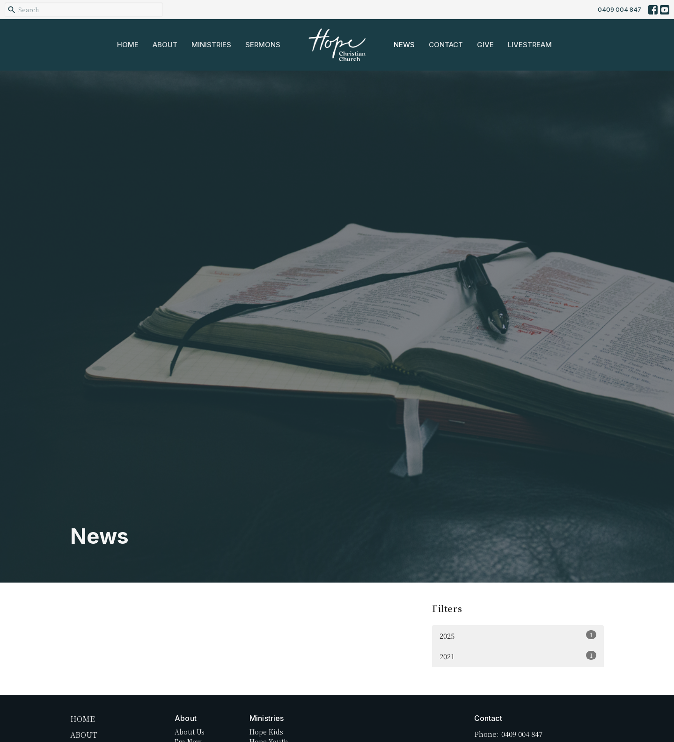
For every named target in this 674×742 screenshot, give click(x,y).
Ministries (211, 44)
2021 (518, 656)
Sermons (262, 44)
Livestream (530, 44)
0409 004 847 (619, 9)
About (165, 44)
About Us (190, 731)
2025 (518, 635)
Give (485, 44)
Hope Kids (266, 731)
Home (128, 44)
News (404, 44)
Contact (446, 44)
